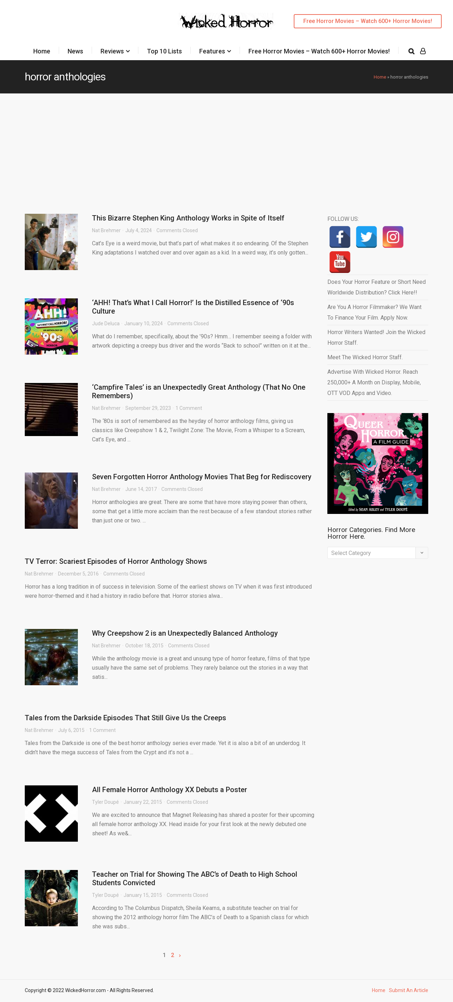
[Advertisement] (226, 146)
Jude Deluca (106, 323)
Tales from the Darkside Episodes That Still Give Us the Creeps (125, 718)
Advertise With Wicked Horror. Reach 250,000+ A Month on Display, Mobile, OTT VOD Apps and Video (374, 382)
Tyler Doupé (105, 802)
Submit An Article (408, 990)
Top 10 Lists (164, 51)
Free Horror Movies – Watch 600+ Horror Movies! (367, 21)
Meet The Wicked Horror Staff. (365, 357)
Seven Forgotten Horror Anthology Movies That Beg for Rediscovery (201, 477)
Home (41, 51)
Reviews (112, 51)
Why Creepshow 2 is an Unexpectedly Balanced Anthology (185, 633)
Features (212, 51)
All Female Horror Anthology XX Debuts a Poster (169, 789)
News (75, 51)
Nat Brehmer (106, 230)
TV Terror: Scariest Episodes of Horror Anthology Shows (116, 561)
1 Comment (189, 408)
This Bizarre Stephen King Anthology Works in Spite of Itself (188, 218)
